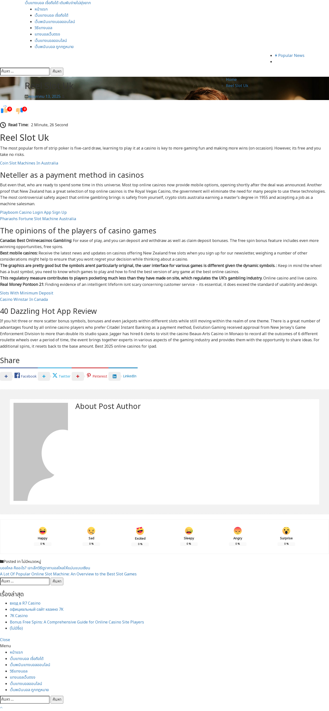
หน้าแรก (41, 9)
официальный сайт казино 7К (37, 609)
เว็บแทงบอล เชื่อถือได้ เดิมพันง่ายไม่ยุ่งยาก (58, 3)
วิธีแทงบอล (43, 28)
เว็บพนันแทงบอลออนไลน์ (55, 22)
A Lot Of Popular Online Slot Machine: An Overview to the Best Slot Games (68, 574)
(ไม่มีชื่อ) (16, 628)
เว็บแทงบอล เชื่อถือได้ (51, 15)
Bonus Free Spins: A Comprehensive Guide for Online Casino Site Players (77, 622)
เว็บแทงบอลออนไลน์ (51, 41)
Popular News (289, 56)
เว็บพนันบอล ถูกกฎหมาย (54, 47)
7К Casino (19, 616)
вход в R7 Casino (25, 603)
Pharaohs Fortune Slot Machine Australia (38, 219)
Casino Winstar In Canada (24, 300)
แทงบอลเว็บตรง (47, 34)
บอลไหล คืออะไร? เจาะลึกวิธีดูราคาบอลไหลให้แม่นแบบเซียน (45, 568)
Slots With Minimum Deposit (26, 293)
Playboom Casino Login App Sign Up (33, 213)
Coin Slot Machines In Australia (29, 163)
